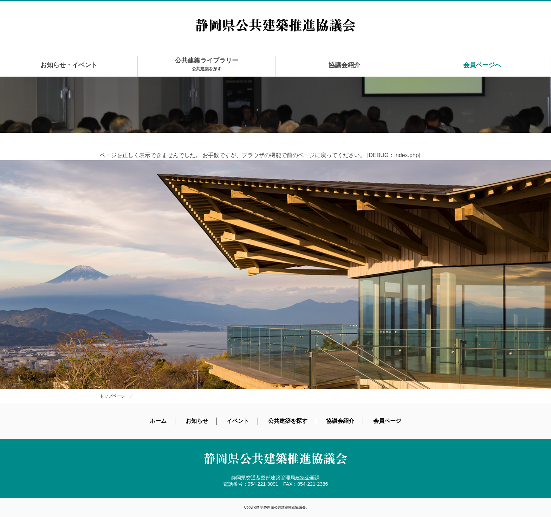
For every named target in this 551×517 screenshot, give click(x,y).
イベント (238, 421)
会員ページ (387, 421)
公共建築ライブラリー (206, 64)
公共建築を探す (287, 421)
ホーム (158, 421)
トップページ (112, 396)
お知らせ (197, 421)
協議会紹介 (344, 65)
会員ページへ (482, 65)
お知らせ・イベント (68, 65)
